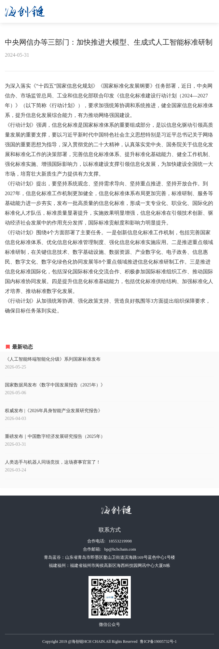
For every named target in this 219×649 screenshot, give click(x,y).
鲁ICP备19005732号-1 (158, 641)
